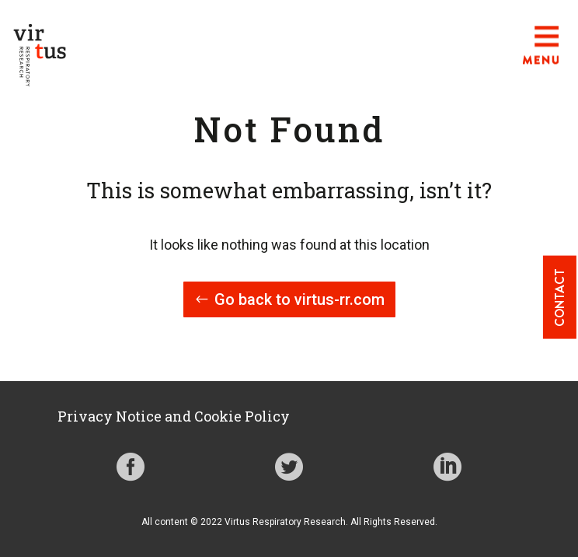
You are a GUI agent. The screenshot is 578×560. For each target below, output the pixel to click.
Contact (560, 297)
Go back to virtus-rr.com (299, 299)
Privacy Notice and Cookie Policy (173, 416)
